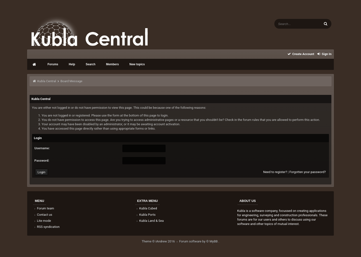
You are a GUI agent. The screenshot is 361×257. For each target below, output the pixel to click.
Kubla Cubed (146, 208)
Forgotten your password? (307, 172)
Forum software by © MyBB (198, 241)
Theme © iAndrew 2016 (160, 241)
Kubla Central (46, 81)
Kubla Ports (146, 214)
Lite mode (42, 221)
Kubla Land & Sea (150, 221)
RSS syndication (47, 227)
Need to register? (275, 172)
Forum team (44, 208)
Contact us (43, 214)
